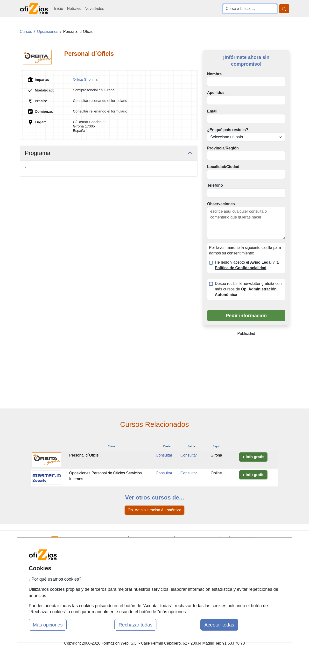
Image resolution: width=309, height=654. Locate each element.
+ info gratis (253, 457)
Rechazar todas (135, 624)
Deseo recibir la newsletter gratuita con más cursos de (248, 289)
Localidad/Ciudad (223, 167)
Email (212, 111)
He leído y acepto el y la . (247, 265)
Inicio (58, 9)
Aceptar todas (219, 624)
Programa (37, 153)
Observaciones (221, 204)
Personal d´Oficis (84, 455)
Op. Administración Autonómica (154, 510)
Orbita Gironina (85, 79)
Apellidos (216, 93)
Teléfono (215, 185)
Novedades (94, 9)
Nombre (214, 74)
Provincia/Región (223, 148)
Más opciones (48, 624)
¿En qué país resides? (227, 130)
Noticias (74, 9)
